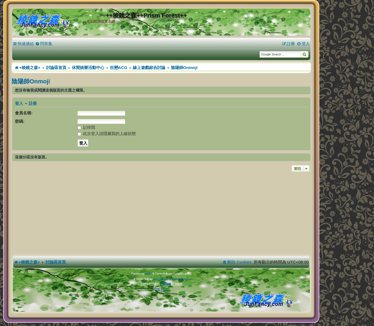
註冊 (33, 103)
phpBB (148, 273)
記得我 (86, 127)
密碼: (19, 121)
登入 (19, 103)
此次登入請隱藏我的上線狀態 (107, 133)
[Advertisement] (161, 214)
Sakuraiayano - (161, 279)
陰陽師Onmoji (31, 81)
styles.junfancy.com (179, 279)
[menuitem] (43, 43)
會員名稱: (24, 113)
